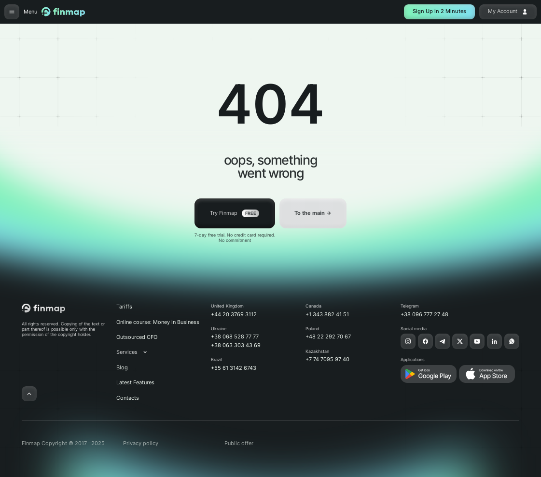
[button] (136, 352)
